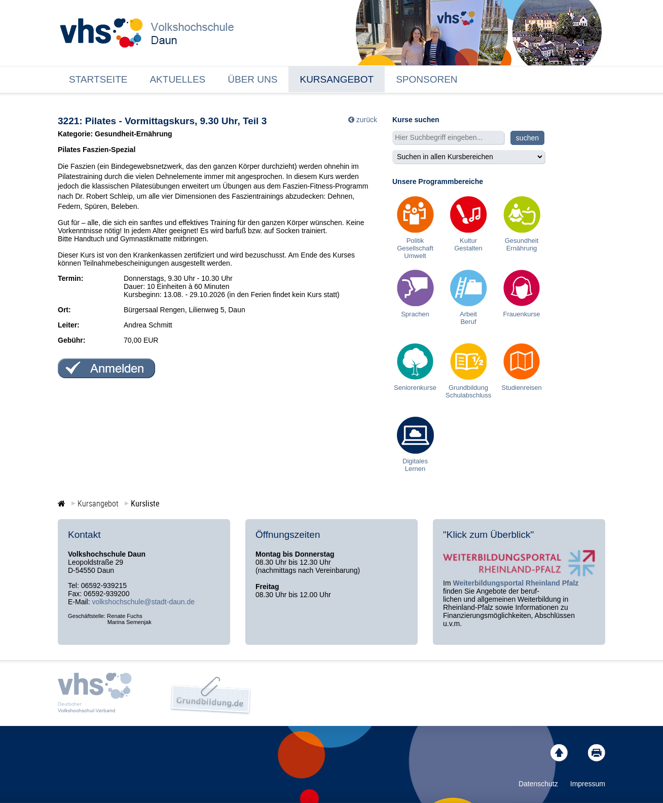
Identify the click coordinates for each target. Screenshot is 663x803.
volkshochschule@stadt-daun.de (143, 602)
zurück (366, 120)
